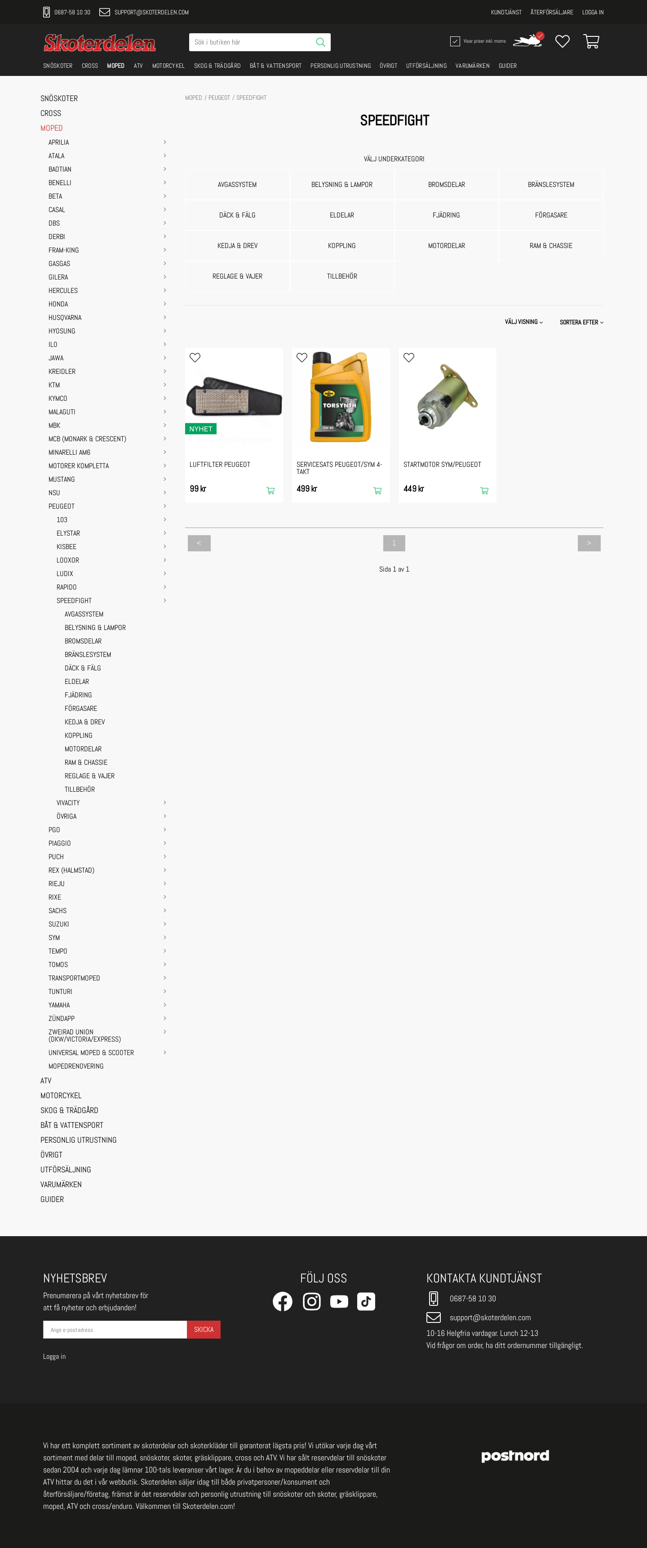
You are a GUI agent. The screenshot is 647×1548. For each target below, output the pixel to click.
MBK (54, 426)
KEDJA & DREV (85, 723)
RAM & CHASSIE (86, 763)
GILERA (58, 278)
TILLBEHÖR (80, 790)
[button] (582, 322)
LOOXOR (68, 561)
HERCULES (63, 291)
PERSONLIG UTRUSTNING (340, 66)
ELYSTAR (68, 534)
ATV (138, 66)
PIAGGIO (60, 844)
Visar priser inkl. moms (477, 41)
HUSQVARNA (65, 318)
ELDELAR (77, 682)
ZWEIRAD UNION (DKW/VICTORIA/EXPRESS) (85, 1036)
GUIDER (508, 66)
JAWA (56, 359)
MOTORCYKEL (168, 66)
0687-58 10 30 (66, 12)
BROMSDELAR (83, 642)
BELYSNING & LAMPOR (95, 628)
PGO (54, 830)
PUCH (56, 857)
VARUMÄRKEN (473, 66)
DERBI (57, 237)
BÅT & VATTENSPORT (275, 66)
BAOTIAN (60, 170)
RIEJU (57, 884)
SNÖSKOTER (58, 66)
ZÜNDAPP (62, 1019)
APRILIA (59, 143)
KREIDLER (62, 372)
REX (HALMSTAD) (71, 871)
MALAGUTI (62, 412)
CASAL (57, 210)
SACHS (57, 911)
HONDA (58, 305)
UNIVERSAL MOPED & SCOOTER (91, 1053)
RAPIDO (67, 588)
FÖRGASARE (81, 709)
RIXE (55, 898)
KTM (54, 385)
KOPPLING (79, 736)
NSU (54, 493)
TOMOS (58, 965)
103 (62, 520)
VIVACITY (68, 803)
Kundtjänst (506, 12)
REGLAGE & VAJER (90, 776)
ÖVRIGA (66, 817)
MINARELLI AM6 (69, 453)
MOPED (116, 66)
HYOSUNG (62, 332)
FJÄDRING (78, 696)
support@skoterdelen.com (144, 12)
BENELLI (60, 183)
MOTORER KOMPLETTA (79, 466)
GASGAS (59, 264)
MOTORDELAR (83, 749)
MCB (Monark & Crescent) (87, 439)
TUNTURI (60, 992)
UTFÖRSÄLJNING (426, 66)
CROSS (90, 66)
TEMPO (58, 952)
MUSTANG (62, 480)
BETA (55, 197)
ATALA (56, 156)
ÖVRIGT (388, 66)
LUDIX (65, 574)
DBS (54, 224)
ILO (53, 345)
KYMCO (58, 399)
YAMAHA (59, 1006)
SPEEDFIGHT (74, 601)
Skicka (203, 1329)
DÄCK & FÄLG (83, 669)
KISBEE (66, 547)
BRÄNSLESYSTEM (88, 655)
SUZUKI (59, 925)
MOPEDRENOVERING (76, 1067)
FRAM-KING (64, 251)
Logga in (593, 12)
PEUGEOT (62, 507)
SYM (54, 938)
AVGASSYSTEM (84, 615)
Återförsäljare (552, 12)
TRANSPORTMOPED (74, 979)
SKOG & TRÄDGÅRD (217, 66)
